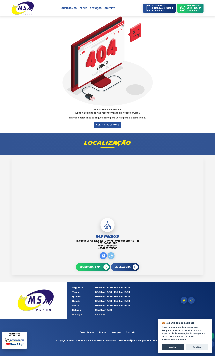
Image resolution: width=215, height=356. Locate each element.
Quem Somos (87, 332)
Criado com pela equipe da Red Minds (138, 340)
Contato (130, 332)
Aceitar (173, 347)
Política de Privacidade (174, 339)
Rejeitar (197, 347)
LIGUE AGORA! (126, 267)
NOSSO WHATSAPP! (94, 267)
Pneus (102, 332)
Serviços (116, 332)
